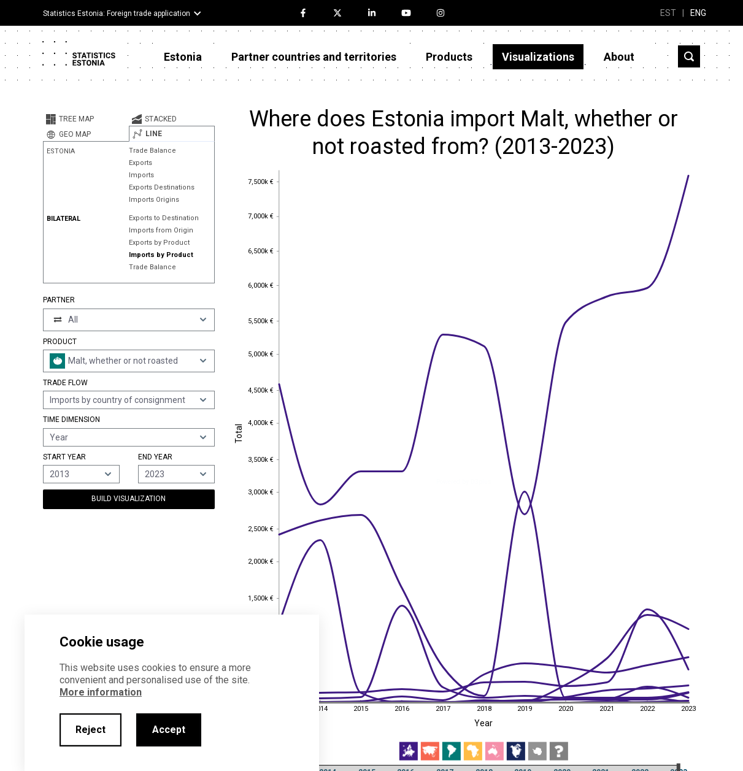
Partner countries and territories (313, 56)
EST (668, 13)
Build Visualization (128, 498)
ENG (698, 13)
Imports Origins (154, 200)
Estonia (183, 56)
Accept (168, 729)
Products (449, 56)
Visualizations (538, 56)
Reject (90, 729)
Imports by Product (161, 255)
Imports (141, 175)
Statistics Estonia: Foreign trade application (116, 13)
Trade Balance (152, 151)
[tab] (86, 119)
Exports (140, 163)
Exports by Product (159, 243)
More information (101, 692)
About (619, 56)
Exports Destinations (161, 187)
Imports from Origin (161, 230)
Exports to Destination (164, 218)
